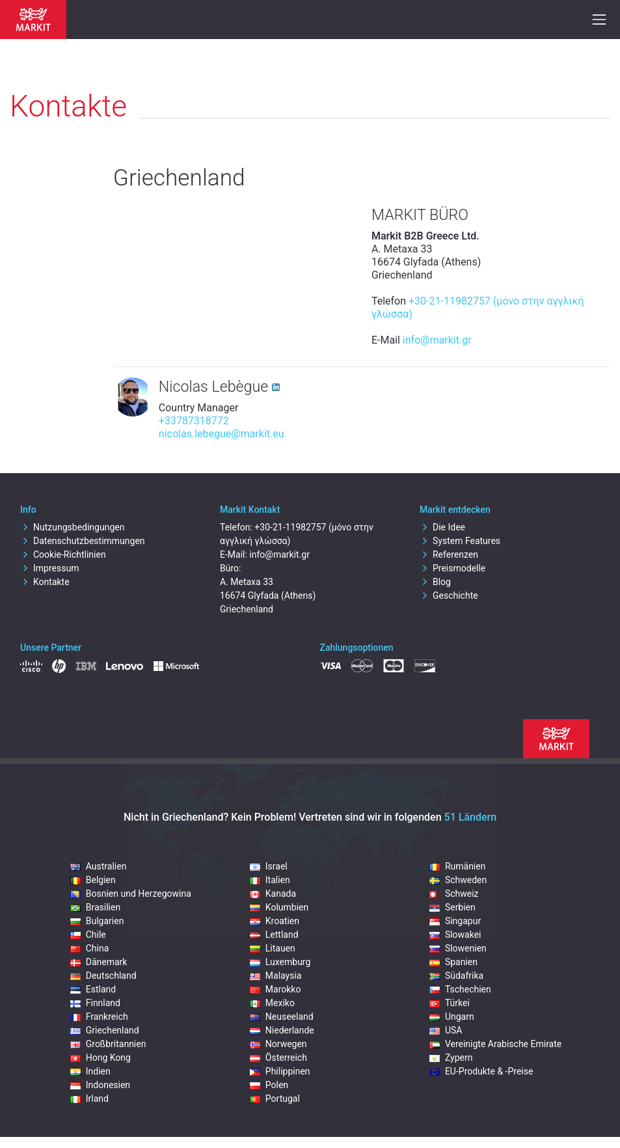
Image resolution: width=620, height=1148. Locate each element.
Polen (269, 1085)
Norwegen (278, 1044)
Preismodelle (452, 568)
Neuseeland (282, 1016)
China (89, 948)
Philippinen (280, 1071)
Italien (270, 880)
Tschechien (460, 989)
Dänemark (99, 962)
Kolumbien (279, 907)
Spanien (453, 962)
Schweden (458, 880)
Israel (269, 866)
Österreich (278, 1057)
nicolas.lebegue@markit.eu (221, 434)
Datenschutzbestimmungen (82, 541)
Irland (89, 1098)
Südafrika (456, 975)
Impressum (49, 568)
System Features (460, 541)
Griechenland (104, 1030)
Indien (90, 1071)
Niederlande (282, 1030)
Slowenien (458, 948)
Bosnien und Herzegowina (130, 893)
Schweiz (454, 893)
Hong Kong (100, 1057)
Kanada (273, 893)
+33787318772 (194, 421)
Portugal (275, 1098)
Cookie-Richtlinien (63, 554)
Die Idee (442, 527)
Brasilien (95, 907)
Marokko (275, 989)
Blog (435, 582)
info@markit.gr (437, 340)
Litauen (272, 948)
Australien (98, 866)
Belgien (93, 880)
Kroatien (274, 921)
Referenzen (449, 554)
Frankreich (99, 1016)
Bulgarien (97, 921)
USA (446, 1030)
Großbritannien (108, 1044)
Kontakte (45, 582)
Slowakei (455, 934)
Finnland (95, 1003)
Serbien (452, 907)
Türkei (449, 1003)
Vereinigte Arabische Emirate (495, 1044)
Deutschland (103, 975)
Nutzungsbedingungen (72, 527)
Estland (93, 989)
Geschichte (449, 595)
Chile (88, 934)
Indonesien (100, 1085)
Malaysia (276, 975)
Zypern (451, 1057)
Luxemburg (280, 962)
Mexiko (272, 1003)
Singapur (455, 921)
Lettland (274, 934)
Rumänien (457, 866)
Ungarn (451, 1016)
